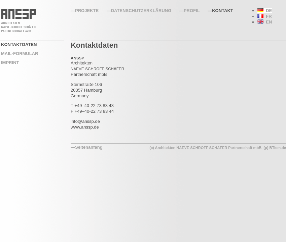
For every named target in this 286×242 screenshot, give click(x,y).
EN (264, 22)
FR (264, 16)
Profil (192, 10)
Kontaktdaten (19, 44)
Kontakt (222, 10)
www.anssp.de (85, 127)
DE (264, 10)
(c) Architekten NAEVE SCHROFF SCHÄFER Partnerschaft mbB (205, 148)
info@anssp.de (85, 121)
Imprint (10, 62)
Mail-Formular (19, 53)
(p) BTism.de (274, 148)
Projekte (87, 10)
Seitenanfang (89, 147)
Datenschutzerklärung (141, 10)
